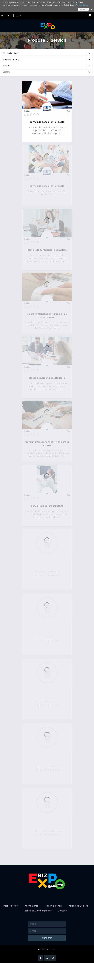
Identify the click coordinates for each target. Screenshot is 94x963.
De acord (83, 9)
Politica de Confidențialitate (38, 910)
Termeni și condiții (53, 905)
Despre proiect (10, 905)
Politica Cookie (82, 5)
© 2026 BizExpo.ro (47, 949)
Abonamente (31, 905)
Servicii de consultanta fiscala (47, 122)
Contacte (62, 910)
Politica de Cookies (78, 905)
